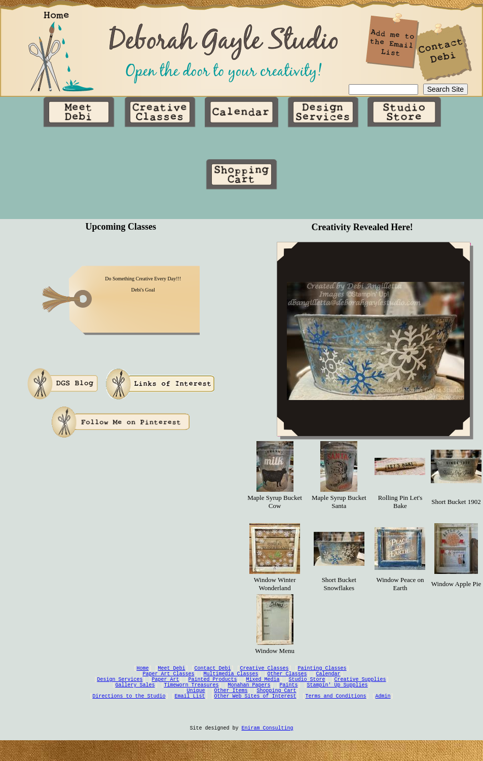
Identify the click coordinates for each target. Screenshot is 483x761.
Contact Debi (213, 673)
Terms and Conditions (336, 708)
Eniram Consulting (267, 746)
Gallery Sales (135, 694)
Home (143, 673)
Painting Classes (322, 673)
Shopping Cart (276, 701)
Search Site (445, 90)
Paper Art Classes (169, 680)
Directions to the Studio (129, 708)
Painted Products (213, 687)
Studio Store (307, 687)
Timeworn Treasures (191, 694)
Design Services (120, 687)
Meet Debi (171, 673)
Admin (383, 708)
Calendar (328, 680)
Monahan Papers (249, 694)
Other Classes (287, 680)
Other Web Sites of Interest (255, 708)
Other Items (231, 701)
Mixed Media (263, 687)
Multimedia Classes (231, 680)
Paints (289, 694)
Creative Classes (264, 673)
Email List (190, 708)
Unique (196, 701)
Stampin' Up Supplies (337, 694)
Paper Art (165, 687)
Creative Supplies (360, 687)
